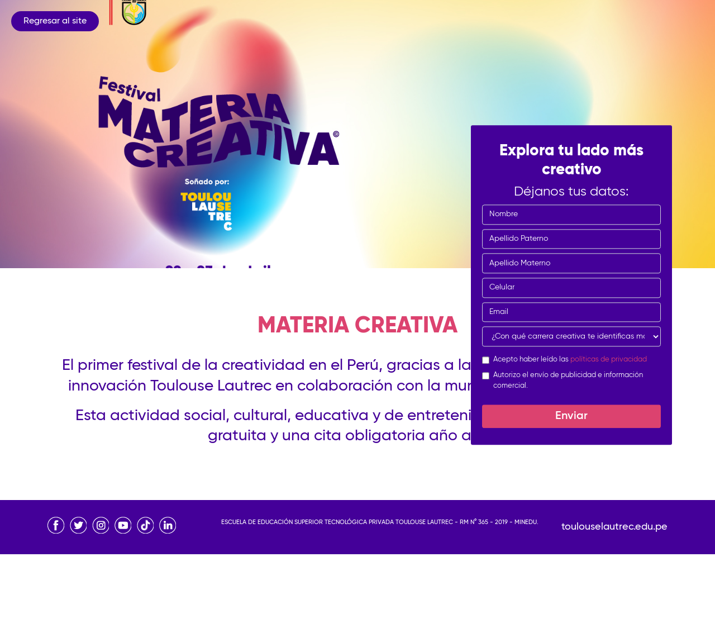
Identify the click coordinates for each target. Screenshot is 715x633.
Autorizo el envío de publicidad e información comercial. (568, 381)
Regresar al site (55, 21)
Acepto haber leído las (570, 360)
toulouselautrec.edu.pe (614, 527)
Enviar (571, 416)
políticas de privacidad (608, 359)
